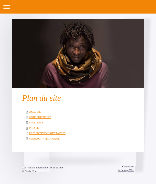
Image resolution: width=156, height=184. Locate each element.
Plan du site (56, 167)
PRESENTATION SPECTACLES (47, 133)
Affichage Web (126, 170)
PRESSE (34, 127)
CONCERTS (36, 122)
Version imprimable (35, 167)
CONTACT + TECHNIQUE (44, 138)
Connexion (128, 166)
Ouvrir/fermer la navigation (78, 6)
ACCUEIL (35, 111)
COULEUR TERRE (40, 117)
